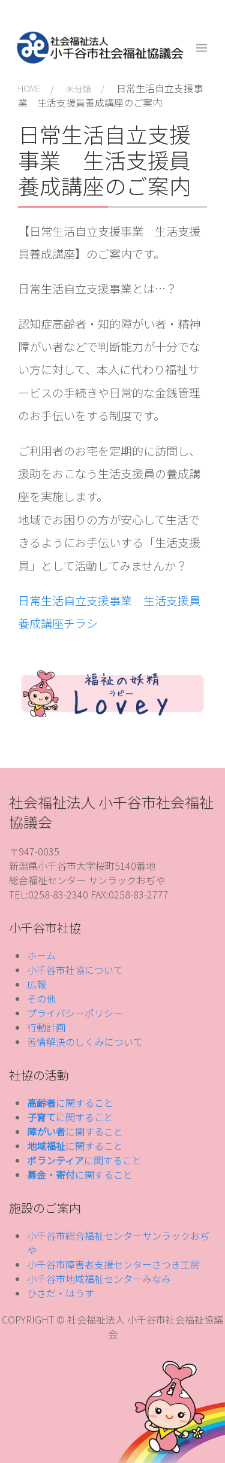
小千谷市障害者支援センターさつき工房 (113, 1264)
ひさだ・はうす (60, 1293)
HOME (29, 89)
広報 (36, 984)
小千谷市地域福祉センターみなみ (99, 1278)
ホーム (41, 955)
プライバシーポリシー (75, 1013)
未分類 (78, 89)
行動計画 (46, 1027)
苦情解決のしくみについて (85, 1041)
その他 (41, 998)
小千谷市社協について (75, 970)
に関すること (70, 1102)
